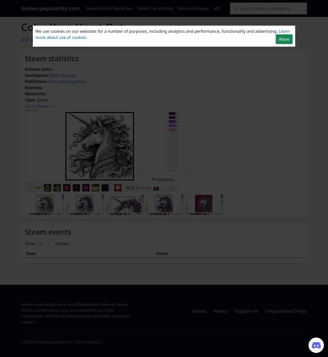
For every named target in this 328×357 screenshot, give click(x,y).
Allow (284, 39)
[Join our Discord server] (316, 345)
